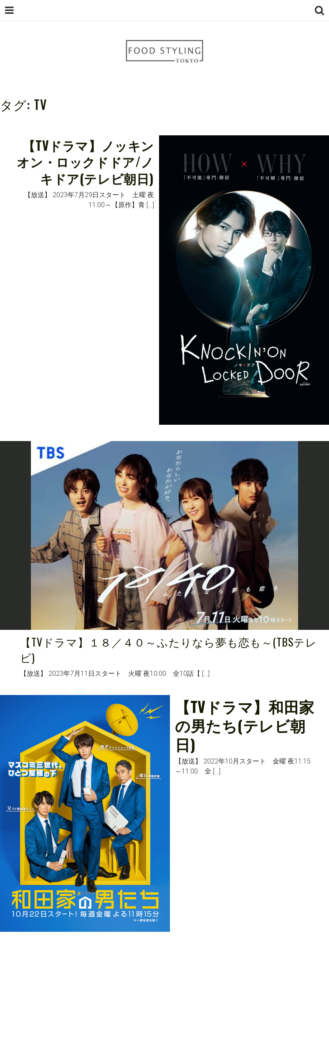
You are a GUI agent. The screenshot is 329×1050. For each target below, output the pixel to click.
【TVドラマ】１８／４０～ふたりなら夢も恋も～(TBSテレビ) (168, 650)
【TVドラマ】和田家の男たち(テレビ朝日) (244, 725)
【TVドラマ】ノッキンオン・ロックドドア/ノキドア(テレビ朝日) (85, 162)
